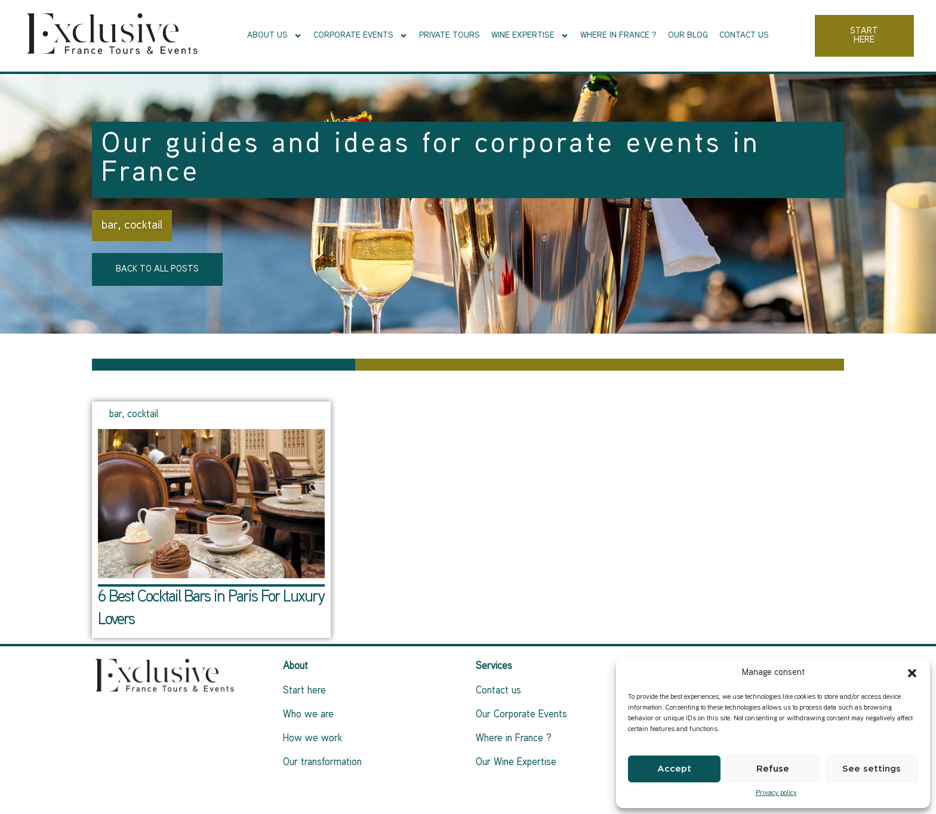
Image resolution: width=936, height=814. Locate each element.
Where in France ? (618, 35)
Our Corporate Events (521, 715)
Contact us (744, 35)
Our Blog (688, 35)
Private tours (449, 35)
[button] (912, 673)
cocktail (143, 226)
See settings (871, 768)
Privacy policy (776, 793)
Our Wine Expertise (516, 762)
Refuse (772, 768)
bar (109, 226)
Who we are (308, 715)
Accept (674, 768)
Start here (304, 691)
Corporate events (360, 36)
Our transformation (322, 762)
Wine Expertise (530, 36)
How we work (312, 739)
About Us (274, 36)
